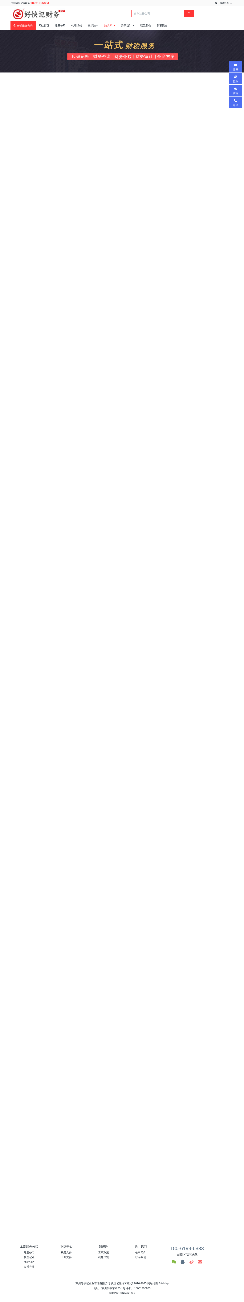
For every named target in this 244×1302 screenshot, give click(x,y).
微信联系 (224, 3)
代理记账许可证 (120, 1283)
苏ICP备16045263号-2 (122, 1293)
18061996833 (39, 3)
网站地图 (152, 1283)
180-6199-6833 (187, 1248)
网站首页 (44, 25)
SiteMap (164, 1283)
